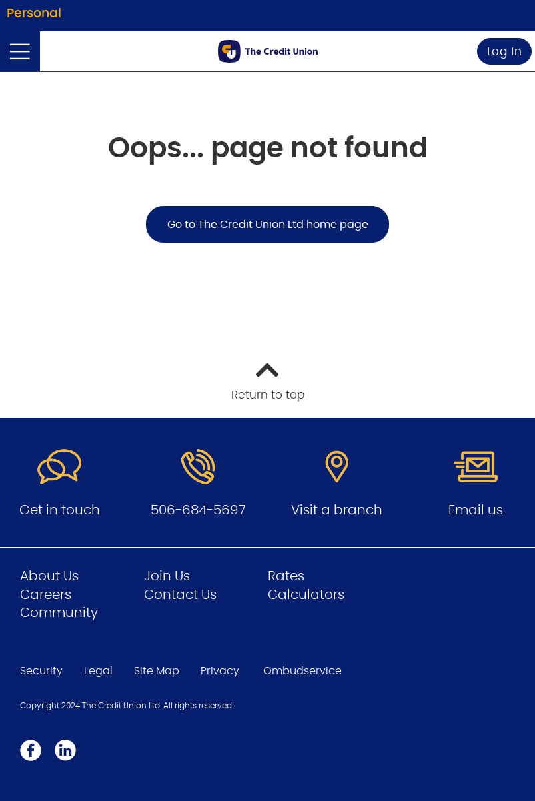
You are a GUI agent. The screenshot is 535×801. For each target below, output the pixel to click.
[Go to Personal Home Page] (268, 51)
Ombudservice (302, 671)
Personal (34, 13)
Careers (45, 595)
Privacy (220, 671)
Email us (475, 510)
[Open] (20, 51)
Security (41, 671)
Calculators (306, 595)
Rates (286, 576)
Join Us (167, 576)
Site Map (156, 671)
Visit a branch (336, 510)
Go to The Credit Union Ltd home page (267, 224)
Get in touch (59, 510)
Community (59, 613)
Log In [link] (504, 51)
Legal (98, 671)
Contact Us (180, 595)
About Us (49, 576)
